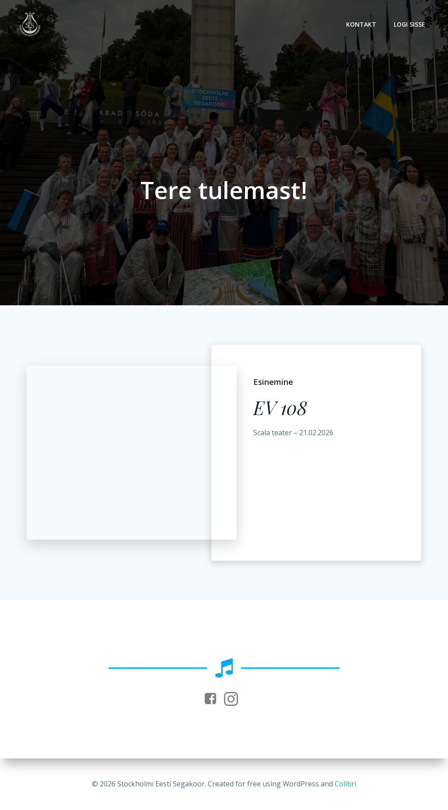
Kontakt (361, 24)
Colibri (345, 784)
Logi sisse (409, 24)
